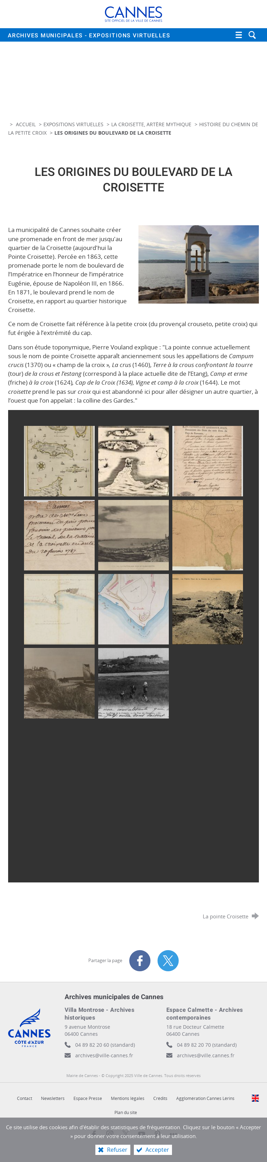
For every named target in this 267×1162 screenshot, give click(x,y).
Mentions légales (127, 1098)
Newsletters (53, 1098)
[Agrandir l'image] (198, 264)
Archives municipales (89, 35)
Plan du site (125, 1112)
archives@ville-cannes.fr (104, 1055)
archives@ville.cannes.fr (206, 1055)
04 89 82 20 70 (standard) (207, 1044)
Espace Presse (87, 1098)
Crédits (160, 1098)
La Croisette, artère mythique (151, 124)
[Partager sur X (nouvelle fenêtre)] (168, 960)
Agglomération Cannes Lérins (205, 1098)
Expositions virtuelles (73, 124)
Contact (24, 1098)
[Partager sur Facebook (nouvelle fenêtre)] (139, 960)
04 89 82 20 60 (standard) (105, 1044)
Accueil (26, 124)
